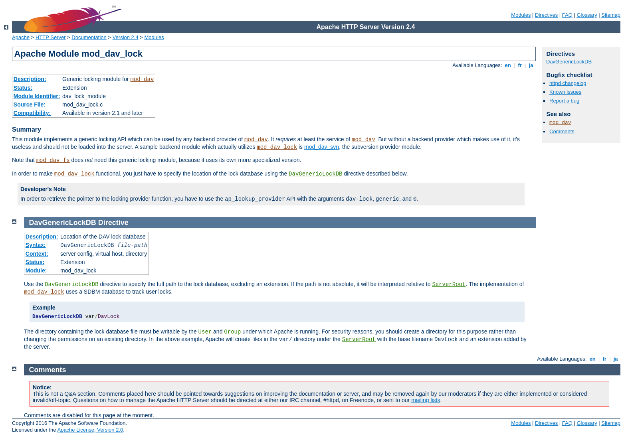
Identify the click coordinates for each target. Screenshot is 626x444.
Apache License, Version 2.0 (90, 430)
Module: (36, 270)
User (205, 332)
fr (520, 65)
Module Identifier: (37, 96)
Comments (561, 131)
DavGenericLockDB (315, 174)
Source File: (30, 104)
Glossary (586, 15)
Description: (30, 79)
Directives (546, 15)
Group (232, 332)
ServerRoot (449, 284)
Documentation (88, 37)
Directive (113, 223)
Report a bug (564, 101)
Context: (37, 254)
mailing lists (425, 400)
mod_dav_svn (321, 147)
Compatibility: (32, 113)
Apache (21, 37)
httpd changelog (567, 83)
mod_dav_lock (277, 147)
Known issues (565, 92)
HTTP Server (51, 37)
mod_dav (142, 79)
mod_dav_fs (53, 160)
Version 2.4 (126, 37)
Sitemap (610, 15)
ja (531, 65)
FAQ (567, 15)
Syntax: (36, 245)
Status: (23, 88)
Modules (521, 15)
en (507, 65)
